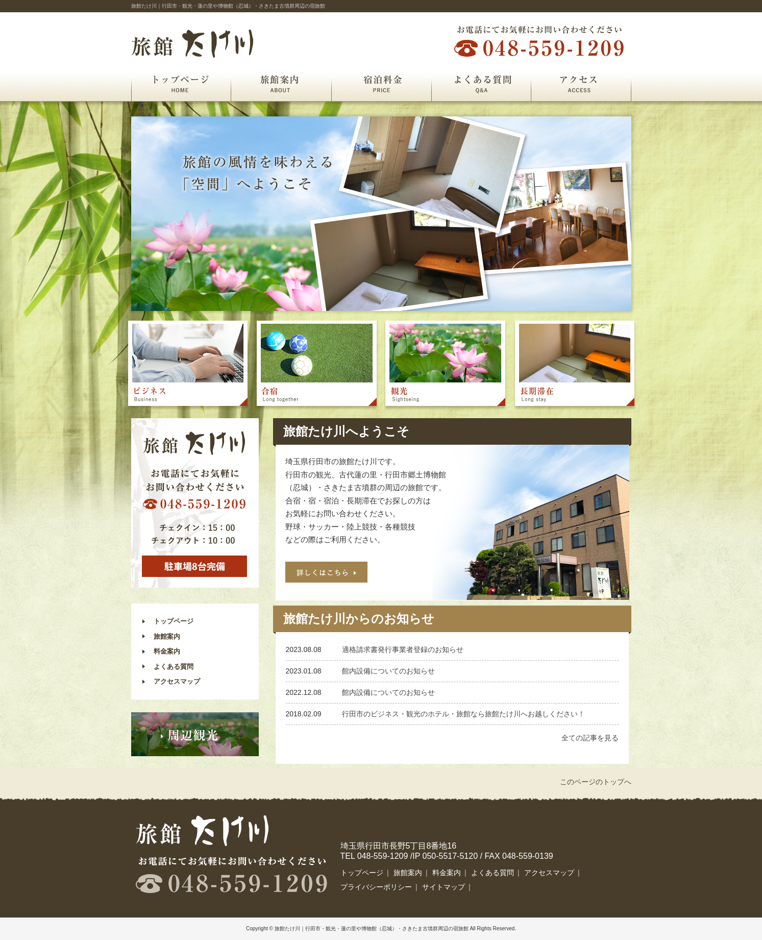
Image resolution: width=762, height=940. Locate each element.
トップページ (181, 83)
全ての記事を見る (590, 738)
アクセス (581, 83)
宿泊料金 (381, 83)
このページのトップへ (595, 782)
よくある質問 (481, 83)
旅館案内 (281, 83)
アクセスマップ (177, 681)
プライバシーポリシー (376, 887)
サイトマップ (443, 887)
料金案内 (167, 651)
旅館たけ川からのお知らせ (358, 618)
